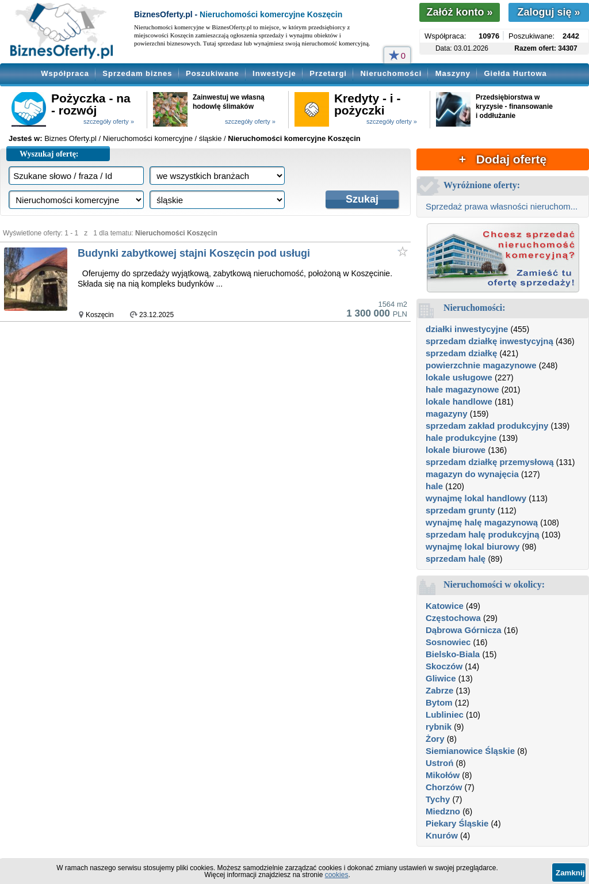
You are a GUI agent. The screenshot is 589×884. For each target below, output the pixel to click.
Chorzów (444, 787)
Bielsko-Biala (453, 654)
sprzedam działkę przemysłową (490, 462)
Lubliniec (445, 714)
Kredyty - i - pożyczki (367, 104)
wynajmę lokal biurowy (472, 546)
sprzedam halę (455, 558)
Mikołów (443, 775)
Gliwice (441, 678)
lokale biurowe (455, 450)
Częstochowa (453, 618)
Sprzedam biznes (137, 73)
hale (434, 486)
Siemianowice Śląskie (470, 751)
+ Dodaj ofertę (502, 159)
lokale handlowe (459, 401)
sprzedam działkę (461, 353)
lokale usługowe (459, 377)
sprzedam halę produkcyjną (483, 534)
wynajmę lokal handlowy (476, 498)
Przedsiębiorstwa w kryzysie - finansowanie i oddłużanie (514, 106)
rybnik (439, 726)
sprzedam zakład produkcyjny (487, 425)
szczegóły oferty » (108, 121)
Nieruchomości (391, 73)
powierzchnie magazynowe (481, 365)
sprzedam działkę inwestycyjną (489, 341)
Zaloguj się (548, 12)
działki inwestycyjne (467, 329)
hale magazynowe (462, 389)
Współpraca (65, 73)
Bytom (439, 702)
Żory (435, 739)
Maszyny (453, 73)
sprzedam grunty (460, 510)
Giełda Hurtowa (515, 73)
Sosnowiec (448, 642)
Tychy (438, 799)
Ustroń (439, 763)
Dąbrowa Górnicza (464, 630)
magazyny (447, 413)
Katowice (445, 606)
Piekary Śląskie (457, 823)
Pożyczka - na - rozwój (91, 104)
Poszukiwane (212, 73)
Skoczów (444, 666)
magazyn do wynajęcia (472, 474)
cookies (337, 875)
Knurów (442, 835)
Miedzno (443, 811)
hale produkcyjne (461, 438)
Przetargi (328, 73)
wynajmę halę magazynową (482, 522)
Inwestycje (274, 73)
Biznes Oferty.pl (70, 138)
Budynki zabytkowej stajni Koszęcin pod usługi (194, 253)
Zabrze (439, 690)
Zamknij (570, 872)
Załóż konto (459, 12)
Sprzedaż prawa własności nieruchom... (501, 206)
